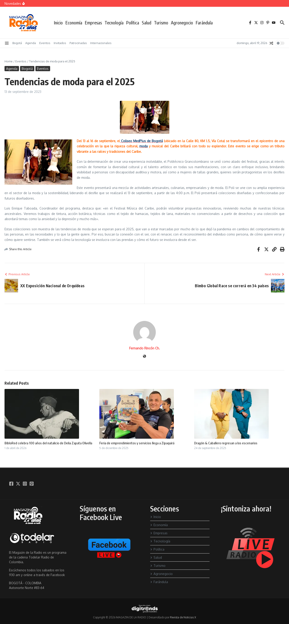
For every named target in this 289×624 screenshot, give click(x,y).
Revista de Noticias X (183, 617)
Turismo (161, 22)
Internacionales (101, 43)
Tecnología (114, 22)
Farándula (204, 22)
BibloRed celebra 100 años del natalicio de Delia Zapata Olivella (48, 443)
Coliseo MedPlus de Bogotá (141, 141)
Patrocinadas (78, 43)
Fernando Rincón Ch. (144, 348)
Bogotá (17, 43)
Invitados (60, 43)
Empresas (93, 22)
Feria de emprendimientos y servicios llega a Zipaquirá (136, 443)
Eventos (44, 43)
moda (143, 146)
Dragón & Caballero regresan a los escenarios (225, 443)
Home (9, 61)
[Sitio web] (144, 356)
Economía (73, 22)
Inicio (58, 22)
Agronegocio (182, 22)
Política (132, 22)
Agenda (30, 43)
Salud (146, 22)
